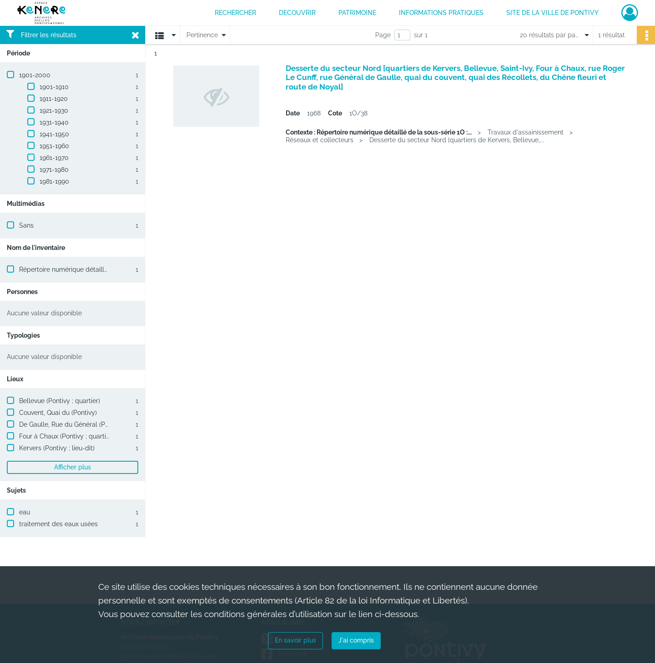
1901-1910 (54, 86)
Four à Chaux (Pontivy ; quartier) (66, 436)
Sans (26, 225)
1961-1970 (54, 157)
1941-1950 (54, 134)
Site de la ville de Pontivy (552, 12)
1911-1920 (54, 98)
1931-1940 (54, 122)
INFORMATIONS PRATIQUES (441, 12)
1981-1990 (54, 181)
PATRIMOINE (357, 12)
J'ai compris (356, 640)
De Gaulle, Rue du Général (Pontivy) (72, 424)
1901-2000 (34, 75)
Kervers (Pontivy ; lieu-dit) (57, 448)
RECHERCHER (235, 12)
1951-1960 (54, 146)
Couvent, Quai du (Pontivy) (58, 412)
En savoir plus (295, 640)
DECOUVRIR (297, 12)
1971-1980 (54, 169)
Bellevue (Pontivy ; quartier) (59, 400)
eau (24, 512)
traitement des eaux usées (58, 524)
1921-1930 (54, 110)
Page (383, 35)
